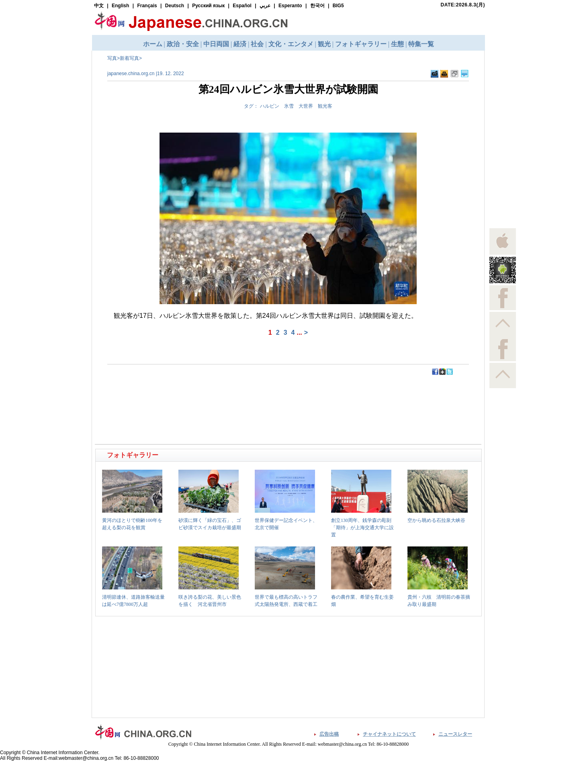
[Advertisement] (192, 394)
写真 (112, 58)
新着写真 (129, 58)
